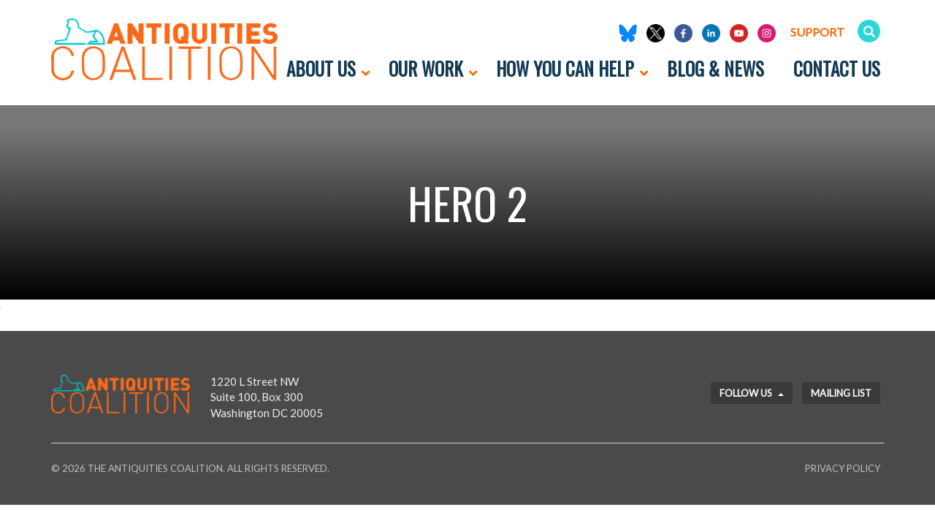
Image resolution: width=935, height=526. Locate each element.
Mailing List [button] (841, 393)
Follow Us (752, 393)
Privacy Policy (842, 468)
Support (817, 32)
